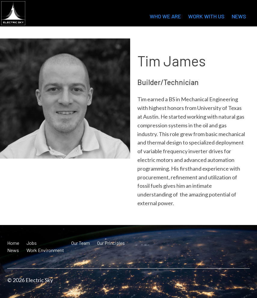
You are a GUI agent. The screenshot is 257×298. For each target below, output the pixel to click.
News (239, 16)
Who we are (165, 16)
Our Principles (111, 243)
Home (13, 243)
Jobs (31, 243)
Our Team (80, 243)
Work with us (206, 16)
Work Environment (45, 250)
